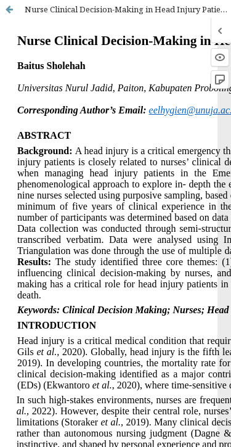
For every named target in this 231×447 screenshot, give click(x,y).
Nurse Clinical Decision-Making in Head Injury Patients (128, 9)
